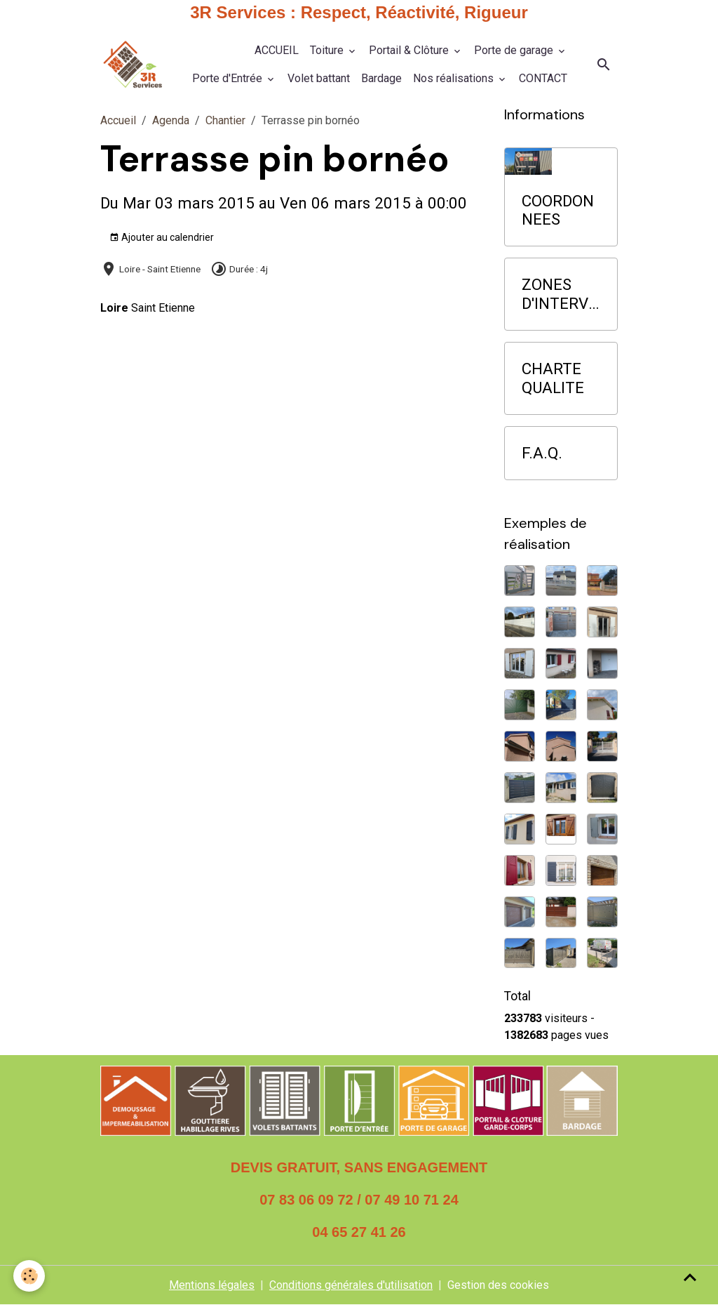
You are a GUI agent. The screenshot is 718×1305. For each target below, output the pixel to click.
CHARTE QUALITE (553, 378)
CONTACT (543, 78)
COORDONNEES (558, 210)
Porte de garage (515, 50)
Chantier (225, 120)
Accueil (118, 120)
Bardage (381, 78)
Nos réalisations (454, 78)
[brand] (132, 65)
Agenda (170, 120)
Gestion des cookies (498, 1285)
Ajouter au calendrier (161, 238)
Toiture (328, 50)
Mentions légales (212, 1285)
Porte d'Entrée (228, 78)
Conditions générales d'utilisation (351, 1285)
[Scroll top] (689, 1276)
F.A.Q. (542, 453)
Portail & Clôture (410, 50)
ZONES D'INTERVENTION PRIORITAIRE (559, 294)
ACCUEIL (277, 50)
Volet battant (318, 78)
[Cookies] (30, 1276)
